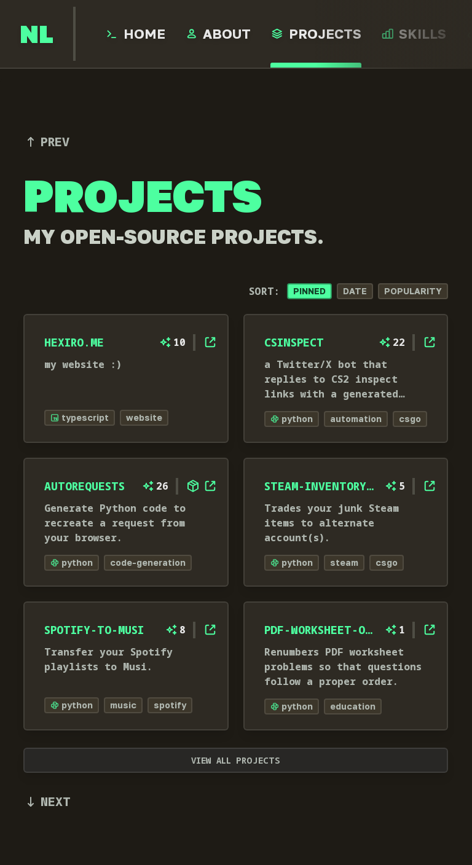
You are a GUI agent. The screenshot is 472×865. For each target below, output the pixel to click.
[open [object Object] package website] (193, 486)
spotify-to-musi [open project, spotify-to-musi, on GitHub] (94, 629)
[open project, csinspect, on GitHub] (430, 342)
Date (356, 291)
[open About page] (218, 34)
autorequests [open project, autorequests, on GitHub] (84, 485)
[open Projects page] (315, 34)
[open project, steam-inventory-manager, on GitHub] (430, 486)
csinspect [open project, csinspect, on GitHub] (294, 342)
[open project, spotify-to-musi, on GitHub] (210, 629)
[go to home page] (36, 33)
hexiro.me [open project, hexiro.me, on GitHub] (74, 342)
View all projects (236, 760)
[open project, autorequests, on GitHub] (210, 486)
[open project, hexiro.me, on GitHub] (210, 342)
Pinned (310, 291)
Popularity (413, 291)
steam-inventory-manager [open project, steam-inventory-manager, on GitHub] (320, 485)
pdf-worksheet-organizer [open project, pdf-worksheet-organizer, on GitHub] (320, 629)
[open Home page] (135, 34)
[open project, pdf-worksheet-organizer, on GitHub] (430, 629)
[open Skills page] (414, 34)
